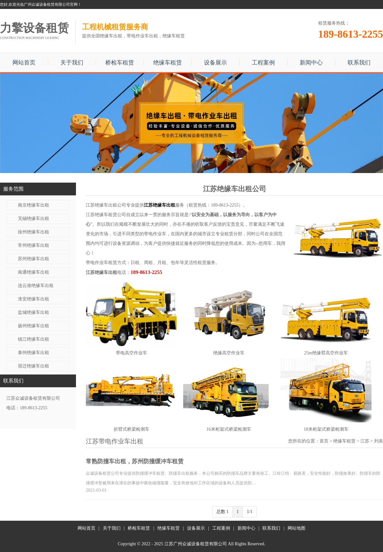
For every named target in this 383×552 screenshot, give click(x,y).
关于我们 (71, 62)
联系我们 (359, 62)
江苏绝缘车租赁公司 (106, 214)
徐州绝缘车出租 (33, 232)
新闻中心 (311, 62)
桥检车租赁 (119, 62)
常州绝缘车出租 (33, 245)
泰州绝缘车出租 (33, 352)
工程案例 (263, 62)
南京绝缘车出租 (33, 205)
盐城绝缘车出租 (33, 312)
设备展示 (215, 62)
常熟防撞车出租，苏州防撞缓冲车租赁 (135, 461)
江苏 (364, 441)
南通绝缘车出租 (33, 272)
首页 (323, 441)
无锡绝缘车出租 (33, 218)
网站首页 (23, 62)
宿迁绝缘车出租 (33, 366)
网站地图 (296, 528)
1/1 (249, 511)
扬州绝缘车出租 (33, 325)
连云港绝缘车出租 (36, 285)
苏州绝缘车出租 (33, 258)
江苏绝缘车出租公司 (106, 205)
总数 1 (222, 511)
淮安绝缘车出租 (33, 299)
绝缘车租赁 (167, 62)
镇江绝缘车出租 (33, 339)
